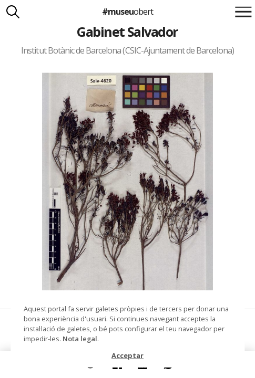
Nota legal (80, 338)
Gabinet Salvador (127, 31)
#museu (127, 11)
